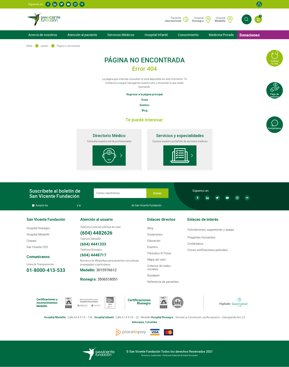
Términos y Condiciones (62, 205)
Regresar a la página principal (144, 94)
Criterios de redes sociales (159, 267)
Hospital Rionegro (38, 228)
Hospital (198, 19)
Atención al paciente (82, 35)
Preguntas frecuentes (201, 237)
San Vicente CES (37, 247)
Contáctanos (195, 243)
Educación (153, 241)
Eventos (144, 105)
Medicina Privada (221, 35)
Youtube (68, 4)
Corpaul (31, 241)
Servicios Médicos (120, 35)
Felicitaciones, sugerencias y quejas (210, 229)
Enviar (157, 193)
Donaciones (250, 35)
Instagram (75, 4)
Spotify (82, 4)
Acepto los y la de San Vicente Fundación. (99, 205)
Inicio (29, 45)
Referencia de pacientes (163, 282)
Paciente (173, 19)
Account (259, 4)
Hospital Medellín (38, 234)
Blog (144, 110)
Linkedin (54, 4)
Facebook (48, 4)
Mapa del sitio (156, 259)
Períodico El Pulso (159, 253)
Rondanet (153, 275)
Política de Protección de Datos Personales (106, 205)
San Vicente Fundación (46, 219)
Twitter (61, 4)
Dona (144, 99)
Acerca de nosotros (42, 35)
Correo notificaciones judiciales (207, 250)
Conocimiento (188, 35)
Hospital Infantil (156, 35)
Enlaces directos (161, 219)
